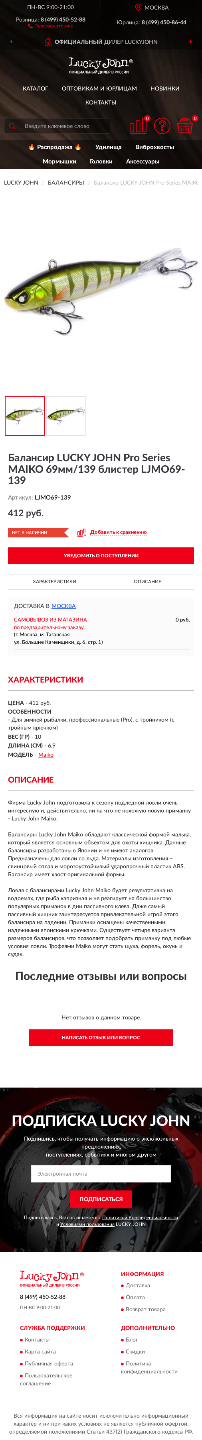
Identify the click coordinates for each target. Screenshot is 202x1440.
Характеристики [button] (54, 581)
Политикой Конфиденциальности (140, 1217)
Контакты (101, 103)
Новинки (165, 89)
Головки (101, 162)
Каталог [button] (35, 89)
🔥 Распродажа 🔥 (55, 147)
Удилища (108, 147)
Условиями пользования (87, 1224)
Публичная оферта (49, 1364)
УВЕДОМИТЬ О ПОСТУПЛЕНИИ (101, 555)
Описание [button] (147, 581)
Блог (132, 1340)
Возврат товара (146, 1310)
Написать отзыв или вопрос (101, 1037)
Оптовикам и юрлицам (99, 89)
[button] (50, 25)
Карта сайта (40, 1352)
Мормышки (59, 162)
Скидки (135, 1352)
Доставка (138, 1286)
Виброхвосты (154, 147)
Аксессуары (142, 162)
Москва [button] (63, 606)
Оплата (135, 1298)
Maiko (45, 755)
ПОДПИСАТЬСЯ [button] (101, 1199)
